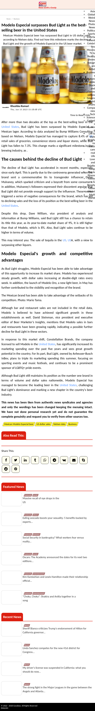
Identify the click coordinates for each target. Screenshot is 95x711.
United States (10, 127)
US (64, 240)
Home (8, 19)
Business (16, 19)
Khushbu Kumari (19, 106)
